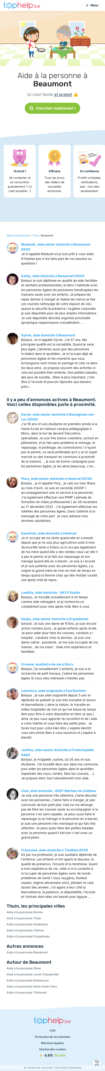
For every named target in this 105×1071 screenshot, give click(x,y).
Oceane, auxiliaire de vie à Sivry (47, 664)
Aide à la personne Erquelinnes (28, 936)
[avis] (52, 1055)
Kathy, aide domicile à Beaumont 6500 (52, 276)
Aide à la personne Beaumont (27, 952)
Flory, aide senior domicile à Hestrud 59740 (56, 479)
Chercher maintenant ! (52, 108)
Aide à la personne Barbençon (28, 980)
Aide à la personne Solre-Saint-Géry (32, 986)
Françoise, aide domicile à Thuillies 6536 (54, 850)
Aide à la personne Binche (25, 912)
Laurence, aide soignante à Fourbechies (53, 691)
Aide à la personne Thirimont (27, 992)
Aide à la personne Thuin (24, 918)
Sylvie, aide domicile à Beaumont (48, 335)
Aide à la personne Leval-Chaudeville (33, 974)
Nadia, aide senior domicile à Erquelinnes (54, 619)
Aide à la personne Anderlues (27, 924)
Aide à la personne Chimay (25, 930)
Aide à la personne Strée (24, 968)
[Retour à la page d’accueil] (22, 6)
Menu (92, 5)
